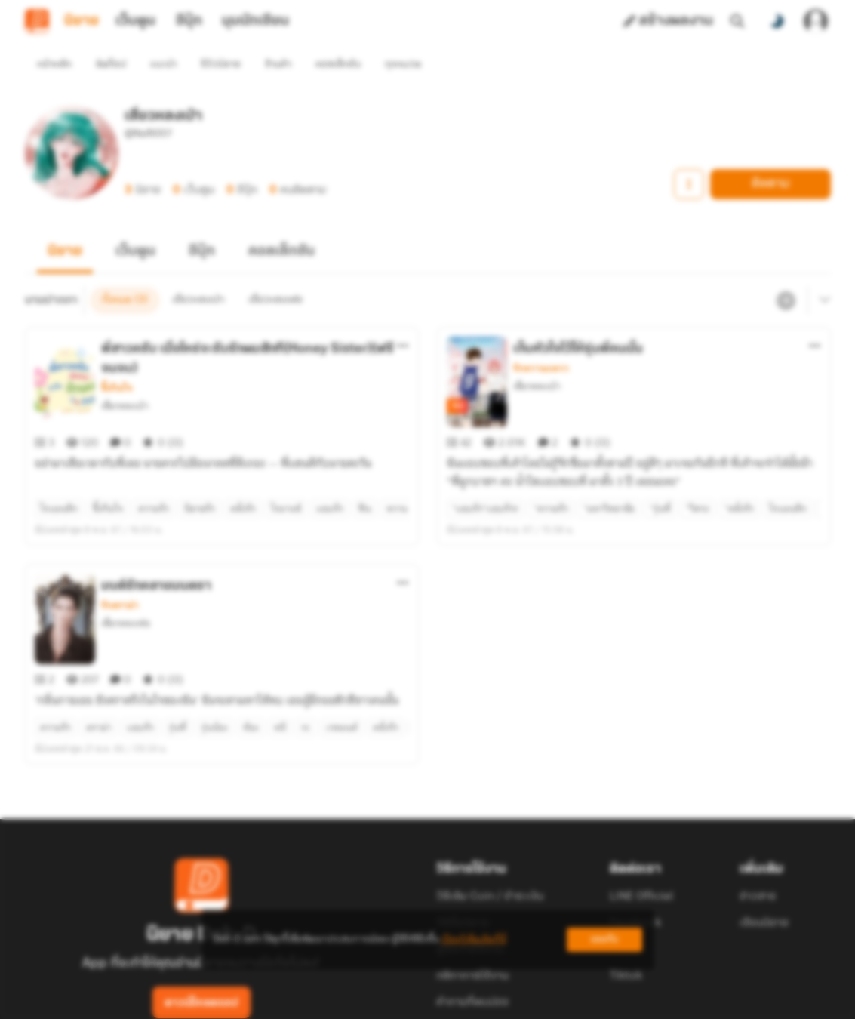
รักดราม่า (120, 551)
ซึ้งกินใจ (116, 361)
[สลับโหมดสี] (776, 21)
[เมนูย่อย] (822, 273)
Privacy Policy (536, 1000)
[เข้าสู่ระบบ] (816, 21)
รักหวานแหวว (541, 341)
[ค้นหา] (737, 21)
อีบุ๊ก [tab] (189, 21)
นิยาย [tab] (81, 21)
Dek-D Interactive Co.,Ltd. (375, 1000)
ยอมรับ (604, 939)
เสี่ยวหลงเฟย (125, 568)
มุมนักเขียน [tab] (255, 21)
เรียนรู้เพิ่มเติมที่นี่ (473, 939)
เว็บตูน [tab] (135, 21)
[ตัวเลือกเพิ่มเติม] (403, 318)
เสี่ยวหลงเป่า (125, 378)
